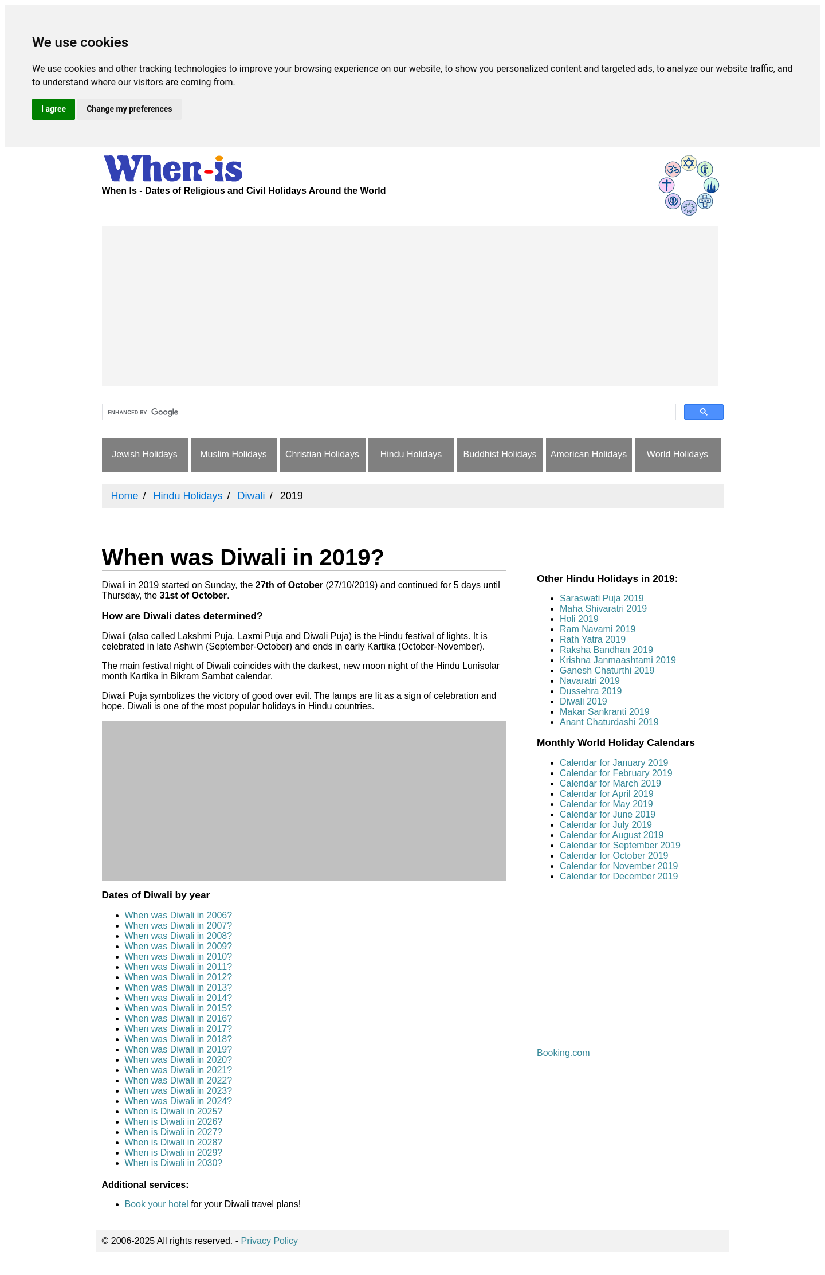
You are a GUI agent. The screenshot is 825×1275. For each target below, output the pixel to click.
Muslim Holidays (233, 454)
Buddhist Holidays (499, 454)
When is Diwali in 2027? (174, 1132)
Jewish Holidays (145, 454)
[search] (388, 412)
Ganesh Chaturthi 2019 (607, 670)
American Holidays (589, 454)
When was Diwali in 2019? (179, 1049)
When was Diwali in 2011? (179, 967)
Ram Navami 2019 (598, 629)
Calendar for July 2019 (606, 825)
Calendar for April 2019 (607, 794)
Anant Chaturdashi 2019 (609, 722)
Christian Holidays (322, 454)
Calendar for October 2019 (614, 856)
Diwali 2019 (583, 701)
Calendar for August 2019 (611, 835)
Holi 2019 (579, 619)
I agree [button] (53, 109)
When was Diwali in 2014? (179, 998)
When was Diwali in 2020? (179, 1060)
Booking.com (563, 1053)
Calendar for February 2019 (616, 773)
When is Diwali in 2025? (174, 1111)
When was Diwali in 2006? (179, 915)
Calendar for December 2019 (619, 876)
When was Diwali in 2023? (179, 1091)
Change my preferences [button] (129, 109)
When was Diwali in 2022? (179, 1080)
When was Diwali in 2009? (179, 946)
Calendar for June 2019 (607, 814)
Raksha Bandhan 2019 (606, 650)
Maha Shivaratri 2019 (603, 608)
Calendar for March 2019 (610, 783)
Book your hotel (156, 1204)
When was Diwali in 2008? (179, 936)
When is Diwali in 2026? (174, 1122)
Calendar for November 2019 (619, 866)
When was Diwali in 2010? (179, 956)
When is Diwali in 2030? (174, 1163)
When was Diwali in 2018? (179, 1039)
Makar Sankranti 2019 (605, 712)
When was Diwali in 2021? (179, 1070)
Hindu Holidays (411, 454)
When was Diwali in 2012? (179, 977)
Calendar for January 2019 (614, 763)
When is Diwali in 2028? (174, 1142)
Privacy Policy (269, 1241)
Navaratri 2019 (590, 681)
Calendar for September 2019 (620, 845)
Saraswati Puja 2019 (602, 598)
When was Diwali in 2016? (179, 1018)
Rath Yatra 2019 (593, 639)
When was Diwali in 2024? (179, 1101)
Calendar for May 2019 (606, 804)
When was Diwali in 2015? (179, 1008)
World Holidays (677, 454)
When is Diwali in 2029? (174, 1152)
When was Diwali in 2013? (179, 987)
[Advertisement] (410, 306)
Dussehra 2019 (591, 691)
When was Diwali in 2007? (179, 925)
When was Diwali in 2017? (179, 1029)
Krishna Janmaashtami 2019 (618, 660)
